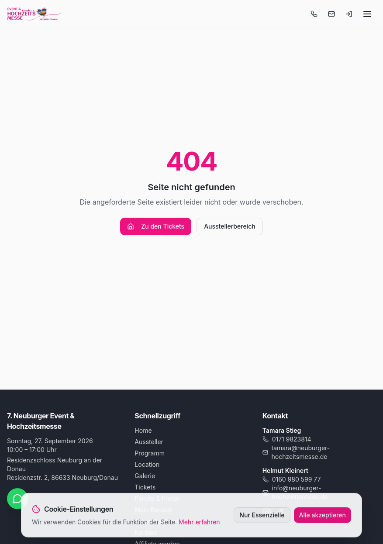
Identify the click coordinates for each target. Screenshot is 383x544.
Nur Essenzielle (261, 516)
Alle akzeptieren (322, 516)
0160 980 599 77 (291, 479)
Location (147, 464)
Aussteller (149, 441)
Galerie (145, 475)
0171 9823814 (286, 439)
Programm (150, 453)
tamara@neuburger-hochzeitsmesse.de (296, 452)
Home (143, 430)
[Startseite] (34, 14)
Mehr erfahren (199, 523)
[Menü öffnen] (367, 14)
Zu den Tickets (155, 226)
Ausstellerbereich (229, 226)
